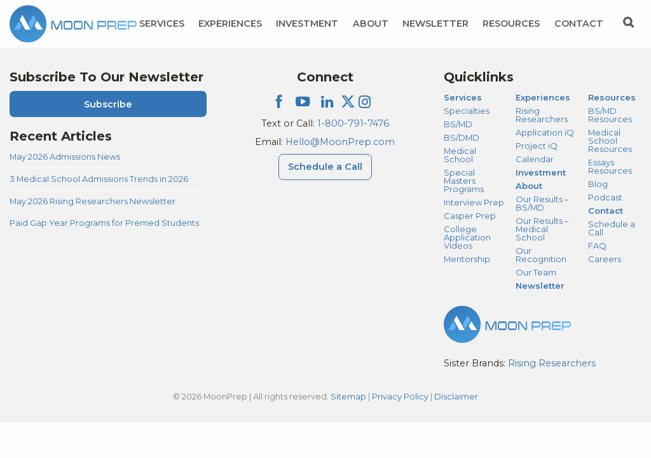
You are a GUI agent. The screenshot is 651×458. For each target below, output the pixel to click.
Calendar (535, 159)
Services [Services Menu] (161, 23)
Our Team (536, 272)
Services (463, 97)
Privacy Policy (400, 396)
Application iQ (545, 132)
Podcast (605, 197)
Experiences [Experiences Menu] (230, 23)
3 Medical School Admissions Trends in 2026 (99, 179)
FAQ (597, 245)
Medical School (460, 155)
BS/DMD (461, 137)
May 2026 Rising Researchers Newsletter (92, 201)
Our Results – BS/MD (542, 203)
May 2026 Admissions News (65, 156)
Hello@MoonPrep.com (340, 142)
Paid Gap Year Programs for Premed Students (104, 223)
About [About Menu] (370, 23)
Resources (612, 97)
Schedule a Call (611, 228)
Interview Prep (474, 202)
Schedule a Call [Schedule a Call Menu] (325, 166)
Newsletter (435, 23)
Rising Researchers (542, 115)
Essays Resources (610, 166)
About (529, 186)
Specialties (467, 111)
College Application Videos (467, 237)
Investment (307, 23)
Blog (598, 184)
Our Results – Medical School (542, 229)
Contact (605, 210)
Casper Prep (470, 216)
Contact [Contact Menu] (578, 23)
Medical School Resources (610, 140)
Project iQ (537, 146)
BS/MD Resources (610, 115)
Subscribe (108, 104)
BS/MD (458, 124)
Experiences (543, 97)
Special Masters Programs (464, 180)
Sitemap (348, 396)
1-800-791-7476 (353, 123)
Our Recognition (541, 255)
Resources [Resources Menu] (511, 23)
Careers (604, 259)
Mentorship (467, 259)
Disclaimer (456, 396)
